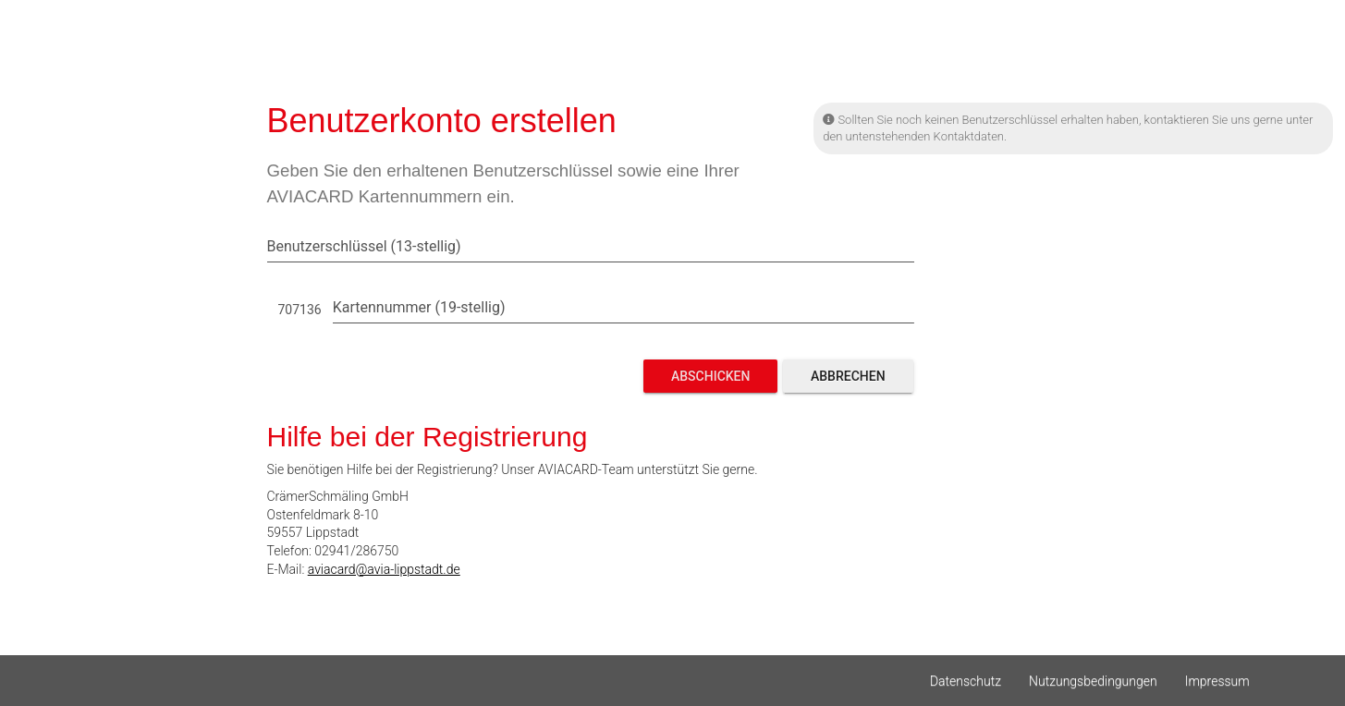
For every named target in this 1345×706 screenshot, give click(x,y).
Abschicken (710, 376)
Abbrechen (848, 376)
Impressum (1217, 681)
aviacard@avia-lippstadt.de (384, 569)
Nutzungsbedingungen (1093, 681)
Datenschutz (965, 681)
